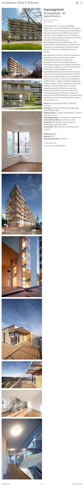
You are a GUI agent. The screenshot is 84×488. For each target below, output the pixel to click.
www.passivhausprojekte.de (55, 146)
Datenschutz (77, 484)
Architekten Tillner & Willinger (20, 2)
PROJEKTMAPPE (50, 20)
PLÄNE (50, 22)
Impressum (6, 484)
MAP (45, 22)
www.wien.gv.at (50, 143)
